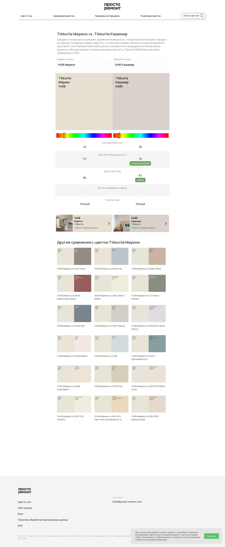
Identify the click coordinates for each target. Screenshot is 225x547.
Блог (20, 513)
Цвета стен (24, 502)
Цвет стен (26, 15)
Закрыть (211, 536)
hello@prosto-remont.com (127, 501)
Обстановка (25, 508)
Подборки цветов (150, 15)
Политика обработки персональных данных (43, 519)
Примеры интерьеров (107, 15)
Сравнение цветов (63, 15)
